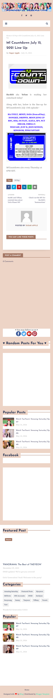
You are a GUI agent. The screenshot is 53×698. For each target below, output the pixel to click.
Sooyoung (8, 600)
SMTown (7, 596)
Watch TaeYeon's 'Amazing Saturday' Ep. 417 (33, 420)
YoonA (44, 600)
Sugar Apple (14, 53)
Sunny (17, 600)
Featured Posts (27, 591)
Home (8, 36)
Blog (21, 694)
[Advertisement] (26, 379)
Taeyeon (26, 600)
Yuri (5, 605)
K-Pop (15, 36)
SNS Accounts (19, 596)
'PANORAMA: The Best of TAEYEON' (22, 564)
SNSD (30, 596)
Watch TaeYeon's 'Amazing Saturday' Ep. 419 (33, 647)
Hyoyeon (39, 591)
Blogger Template (42, 694)
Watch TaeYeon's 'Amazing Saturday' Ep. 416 (33, 431)
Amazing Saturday (11, 591)
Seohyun (39, 596)
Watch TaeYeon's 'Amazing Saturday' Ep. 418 (33, 443)
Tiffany (36, 600)
